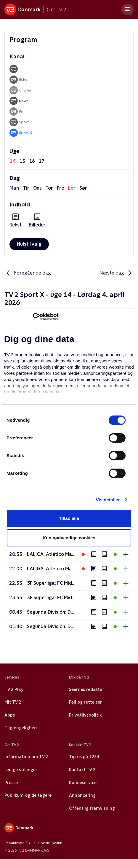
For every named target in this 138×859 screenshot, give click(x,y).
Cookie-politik (50, 843)
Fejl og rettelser (85, 702)
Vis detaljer (108, 499)
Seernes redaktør (86, 689)
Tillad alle (69, 518)
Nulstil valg (29, 244)
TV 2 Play (13, 689)
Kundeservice (83, 782)
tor (49, 188)
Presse (11, 782)
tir (26, 188)
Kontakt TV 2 (82, 769)
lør (72, 188)
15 (22, 161)
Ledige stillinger (20, 769)
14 (12, 161)
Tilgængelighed (20, 727)
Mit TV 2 (12, 702)
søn (83, 188)
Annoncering (82, 795)
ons (37, 188)
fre (60, 188)
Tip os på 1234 (84, 756)
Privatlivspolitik (85, 715)
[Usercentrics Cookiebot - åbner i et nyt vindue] (33, 317)
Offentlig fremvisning (92, 808)
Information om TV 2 (26, 756)
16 (32, 161)
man (14, 188)
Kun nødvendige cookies (69, 537)
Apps (9, 715)
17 (41, 161)
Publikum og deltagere (28, 795)
